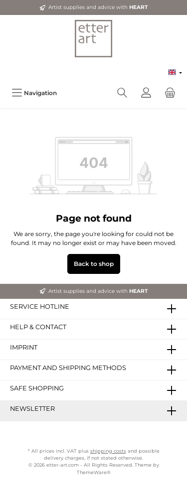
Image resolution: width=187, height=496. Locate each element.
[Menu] (34, 93)
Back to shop (94, 263)
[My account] (146, 93)
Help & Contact (38, 327)
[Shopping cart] (170, 93)
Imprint (23, 347)
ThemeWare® (94, 472)
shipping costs (108, 451)
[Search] (122, 93)
